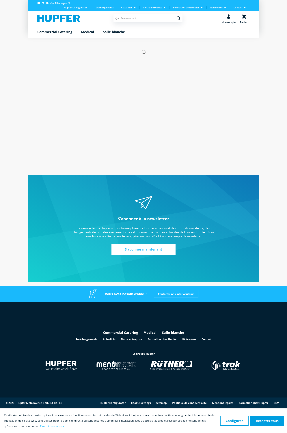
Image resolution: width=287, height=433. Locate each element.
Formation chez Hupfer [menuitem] (186, 7)
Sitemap (161, 403)
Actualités (109, 339)
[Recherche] (178, 18)
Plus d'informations (52, 426)
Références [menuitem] (216, 7)
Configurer (234, 421)
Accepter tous (267, 421)
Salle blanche (173, 332)
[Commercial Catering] (55, 32)
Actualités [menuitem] (126, 7)
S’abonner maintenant (143, 249)
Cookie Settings (141, 403)
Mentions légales (222, 403)
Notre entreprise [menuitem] (152, 7)
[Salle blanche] (113, 32)
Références (189, 339)
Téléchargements (104, 7)
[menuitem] (54, 3)
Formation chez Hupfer (162, 339)
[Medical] (87, 32)
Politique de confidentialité (189, 403)
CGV (276, 403)
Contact (206, 339)
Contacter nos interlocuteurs (176, 294)
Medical (150, 332)
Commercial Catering (120, 332)
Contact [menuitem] (238, 7)
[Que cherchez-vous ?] (147, 18)
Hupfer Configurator (75, 7)
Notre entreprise (131, 339)
